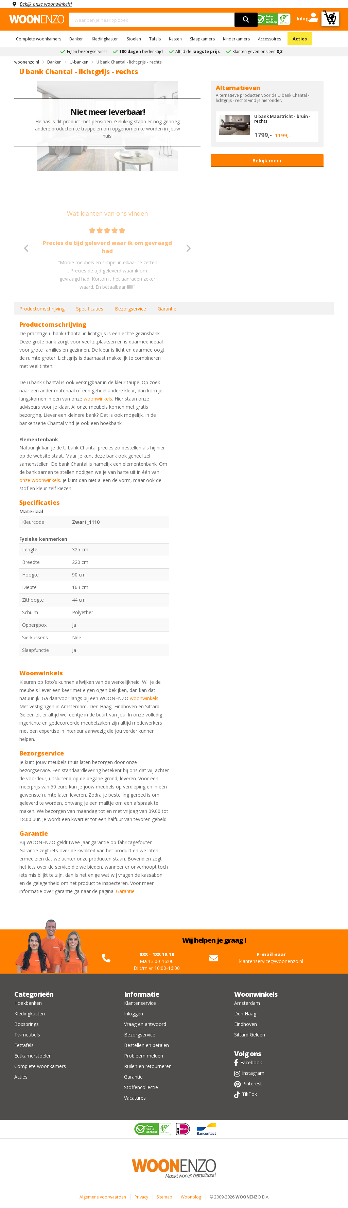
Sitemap (164, 1197)
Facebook (251, 1062)
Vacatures (135, 1098)
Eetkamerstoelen (33, 1055)
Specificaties (89, 308)
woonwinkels (98, 398)
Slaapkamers (202, 39)
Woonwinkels (255, 994)
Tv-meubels (27, 1034)
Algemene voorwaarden (103, 1197)
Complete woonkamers (38, 39)
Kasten (175, 39)
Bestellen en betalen (146, 1045)
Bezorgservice (130, 308)
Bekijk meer (267, 160)
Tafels (155, 39)
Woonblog (191, 1197)
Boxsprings (26, 1024)
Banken (76, 39)
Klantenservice (140, 1003)
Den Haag (245, 1013)
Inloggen (133, 1013)
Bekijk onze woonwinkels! (46, 4)
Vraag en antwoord (145, 1024)
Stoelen (134, 39)
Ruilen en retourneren (148, 1066)
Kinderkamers (236, 39)
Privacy (141, 1197)
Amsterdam (247, 1003)
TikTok (249, 1094)
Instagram (253, 1073)
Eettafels (24, 1045)
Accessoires (269, 39)
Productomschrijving (42, 308)
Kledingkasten (105, 39)
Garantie (167, 308)
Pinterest (252, 1083)
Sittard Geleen (249, 1034)
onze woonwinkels (39, 480)
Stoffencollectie (141, 1087)
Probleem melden (143, 1055)
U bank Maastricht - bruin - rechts (283, 118)
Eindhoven (245, 1024)
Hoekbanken (28, 1003)
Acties (300, 39)
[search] (246, 20)
